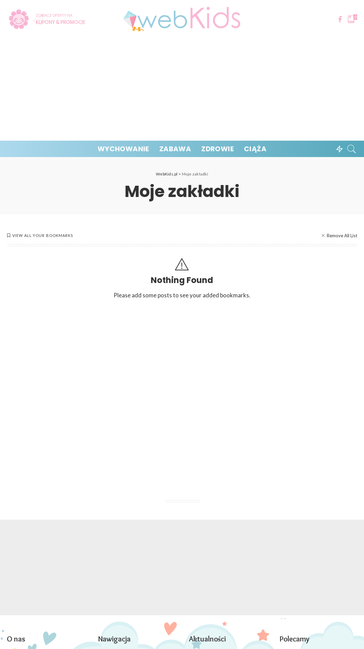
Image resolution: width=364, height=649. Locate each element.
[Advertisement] (182, 89)
